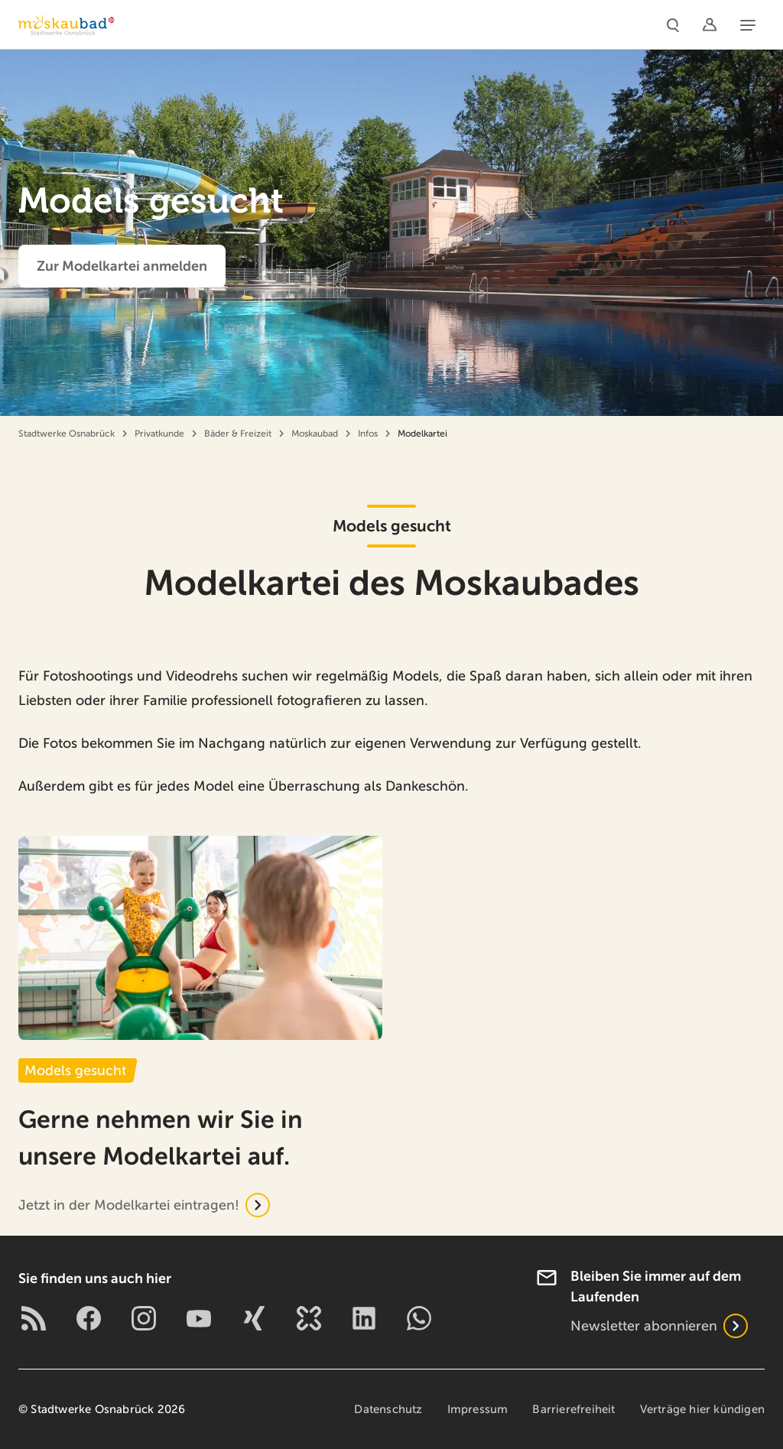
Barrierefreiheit (573, 1409)
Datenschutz (388, 1409)
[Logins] (709, 24)
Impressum (477, 1409)
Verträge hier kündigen (702, 1409)
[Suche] (673, 24)
